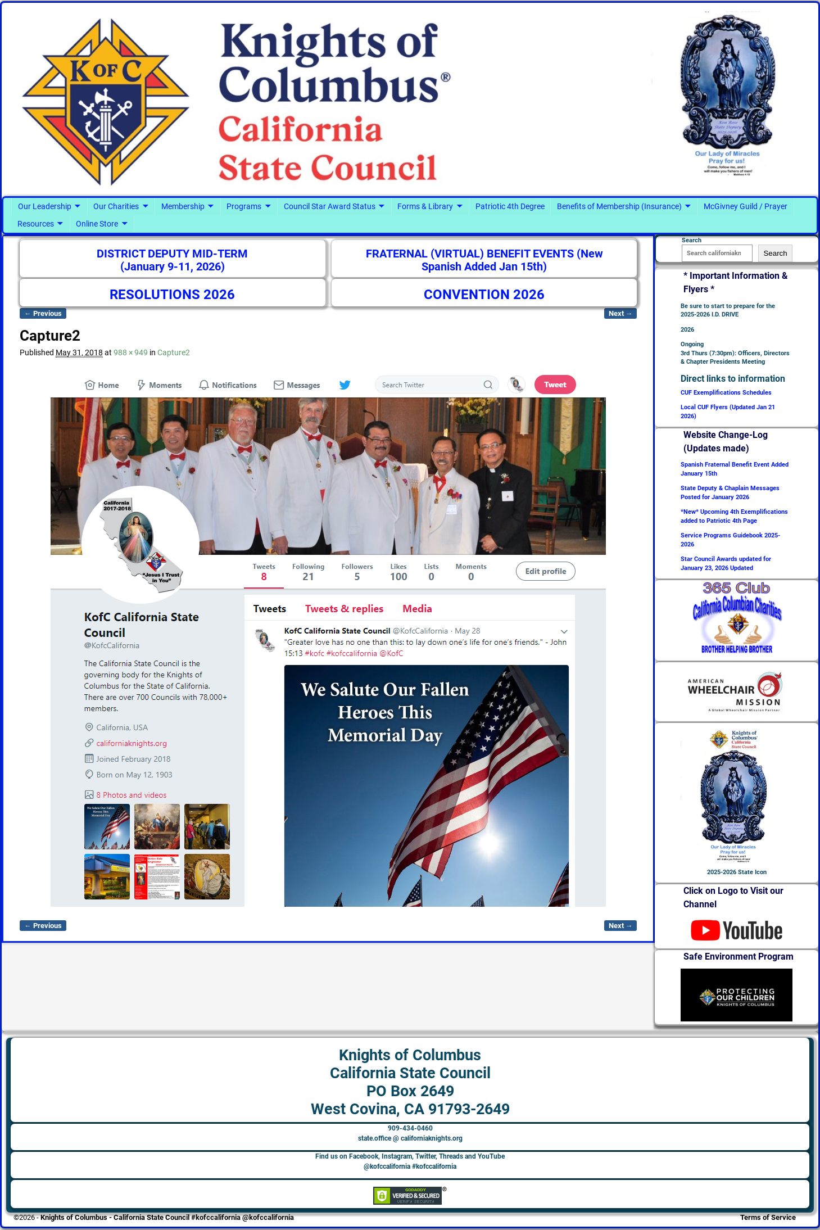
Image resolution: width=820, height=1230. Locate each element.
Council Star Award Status (329, 206)
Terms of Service (768, 1217)
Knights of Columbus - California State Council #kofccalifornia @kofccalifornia (167, 1217)
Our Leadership (44, 206)
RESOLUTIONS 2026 (172, 294)
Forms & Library (425, 206)
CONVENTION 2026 (484, 294)
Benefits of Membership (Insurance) (619, 206)
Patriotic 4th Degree (510, 206)
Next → (621, 313)
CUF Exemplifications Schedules (726, 392)
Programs (243, 206)
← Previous (43, 313)
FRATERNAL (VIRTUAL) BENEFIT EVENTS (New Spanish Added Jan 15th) (484, 260)
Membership (183, 206)
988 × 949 (131, 352)
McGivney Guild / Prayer (745, 206)
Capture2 (173, 352)
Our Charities (116, 206)
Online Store (97, 223)
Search (775, 253)
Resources (35, 223)
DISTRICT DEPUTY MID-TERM (172, 253)
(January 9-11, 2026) (172, 266)
